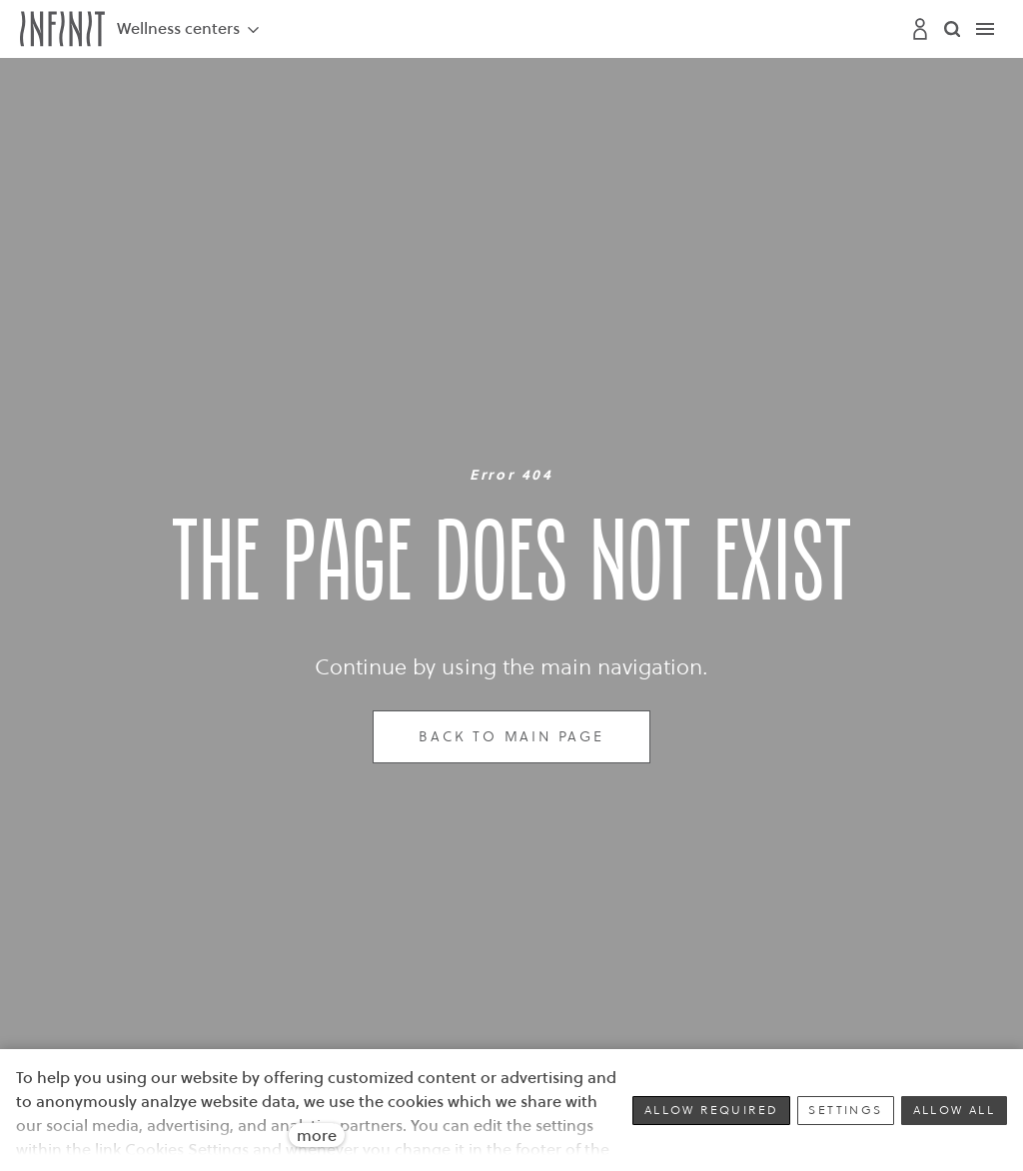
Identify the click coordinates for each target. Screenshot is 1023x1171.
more (317, 1135)
